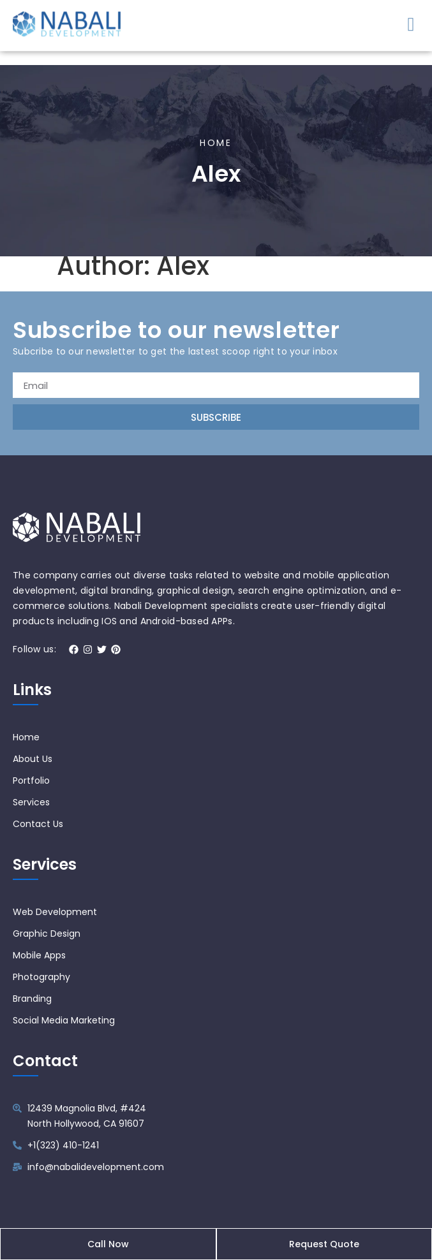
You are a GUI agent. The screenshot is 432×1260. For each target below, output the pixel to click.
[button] (411, 21)
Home (216, 151)
